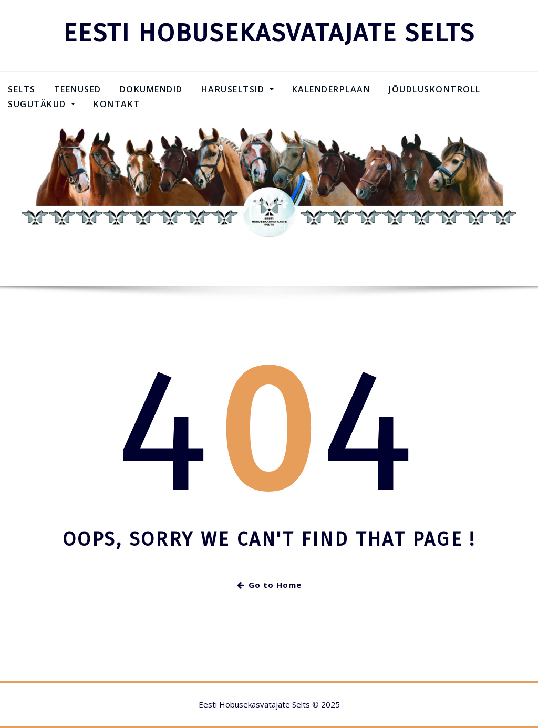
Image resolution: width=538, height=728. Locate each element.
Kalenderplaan (331, 89)
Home (247, 232)
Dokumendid (151, 89)
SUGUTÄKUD (41, 104)
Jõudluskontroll (435, 89)
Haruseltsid (237, 89)
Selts (22, 89)
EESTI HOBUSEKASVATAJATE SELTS (269, 33)
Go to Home (269, 584)
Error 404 (297, 232)
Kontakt (117, 104)
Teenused (77, 89)
